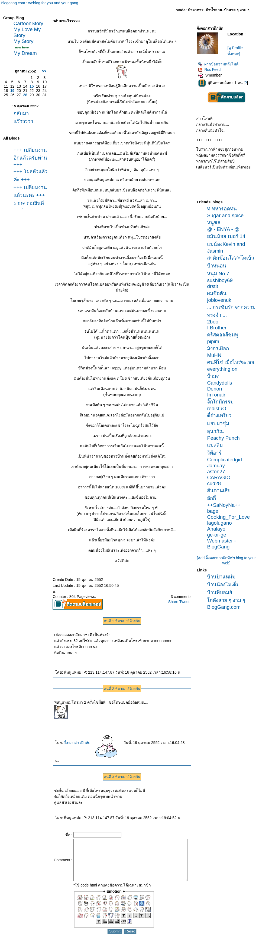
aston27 (218, 471)
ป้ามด (215, 376)
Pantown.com (59, 940)
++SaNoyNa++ (225, 505)
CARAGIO (220, 477)
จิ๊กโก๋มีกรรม (222, 402)
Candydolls (221, 383)
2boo (214, 322)
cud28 (216, 483)
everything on (224, 369)
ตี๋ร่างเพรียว (221, 415)
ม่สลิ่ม (217, 445)
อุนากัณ (217, 431)
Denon (216, 389)
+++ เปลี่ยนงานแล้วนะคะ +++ (24, 197)
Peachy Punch (225, 438)
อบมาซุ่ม (220, 423)
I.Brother (218, 327)
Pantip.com (10, 940)
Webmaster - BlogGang (223, 544)
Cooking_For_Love (230, 517)
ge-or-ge (218, 535)
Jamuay (217, 465)
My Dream (23, 53)
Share (175, 596)
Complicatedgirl (226, 459)
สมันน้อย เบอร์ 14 (228, 236)
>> (38, 71)
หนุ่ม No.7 (220, 273)
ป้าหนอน (218, 266)
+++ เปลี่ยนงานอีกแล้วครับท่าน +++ (26, 157)
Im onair (218, 395)
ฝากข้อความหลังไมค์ (220, 64)
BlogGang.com (225, 607)
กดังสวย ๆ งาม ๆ (228, 600)
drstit (214, 286)
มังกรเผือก (220, 348)
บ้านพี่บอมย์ (221, 592)
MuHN (216, 355)
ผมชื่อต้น (218, 293)
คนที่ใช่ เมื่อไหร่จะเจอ (232, 362)
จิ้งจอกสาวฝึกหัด (87, 736)
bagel (215, 511)
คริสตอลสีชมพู (224, 335)
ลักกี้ (213, 498)
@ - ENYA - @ (225, 229)
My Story (22, 41)
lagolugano (221, 523)
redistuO (218, 408)
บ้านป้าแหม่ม (223, 577)
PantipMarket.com (34, 940)
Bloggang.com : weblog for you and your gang (39, 3)
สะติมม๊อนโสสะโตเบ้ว (232, 258)
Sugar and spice (227, 215)
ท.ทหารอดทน (223, 208)
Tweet (186, 596)
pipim (215, 341)
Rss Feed (211, 69)
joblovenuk (221, 300)
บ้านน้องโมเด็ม (225, 584)
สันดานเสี (220, 490)
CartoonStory (27, 23)
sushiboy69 (221, 280)
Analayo (218, 529)
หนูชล (215, 222)
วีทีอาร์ (216, 453)
